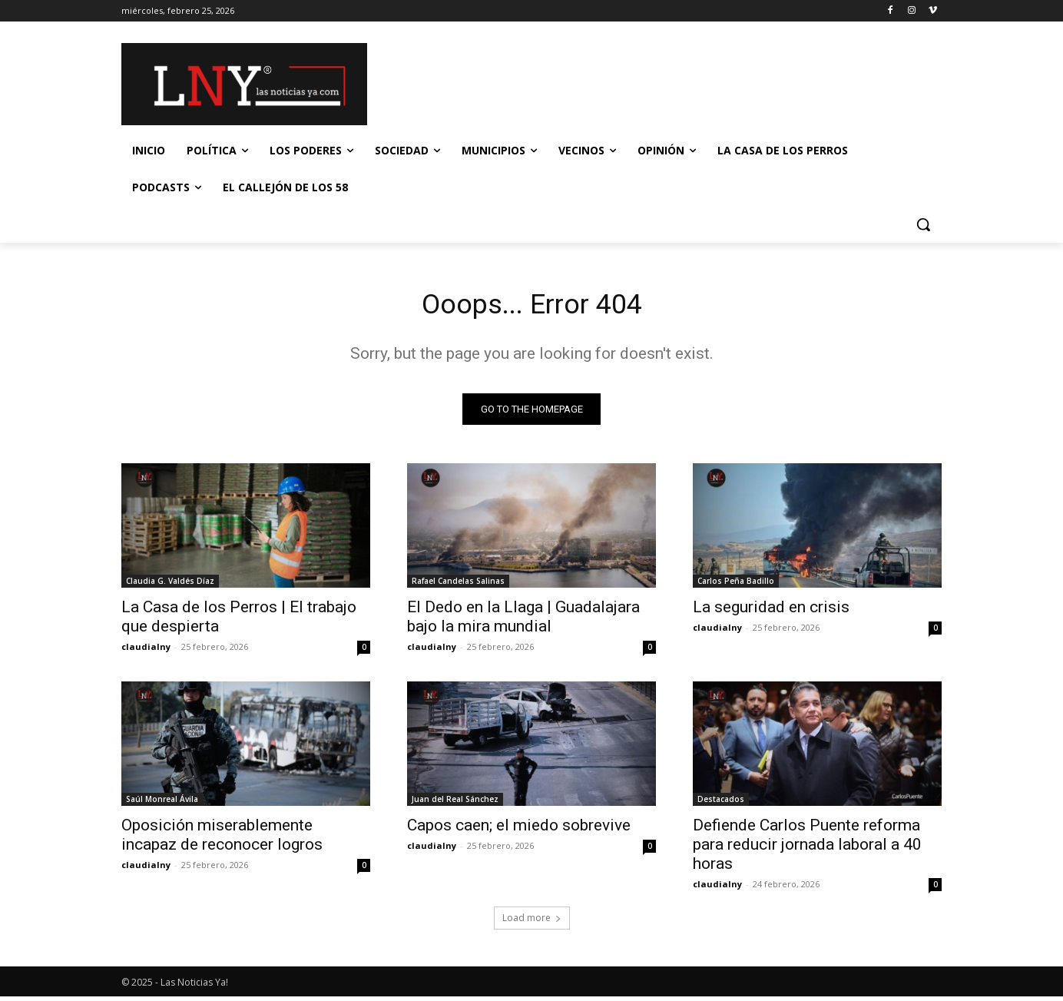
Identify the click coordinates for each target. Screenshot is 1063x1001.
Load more (531, 922)
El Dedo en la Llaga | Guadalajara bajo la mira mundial (523, 621)
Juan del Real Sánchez (455, 803)
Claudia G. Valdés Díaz (170, 585)
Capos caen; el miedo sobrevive (519, 829)
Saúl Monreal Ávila (162, 803)
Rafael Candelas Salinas (458, 585)
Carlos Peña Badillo (735, 585)
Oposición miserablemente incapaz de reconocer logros (222, 839)
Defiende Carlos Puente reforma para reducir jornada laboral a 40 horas (807, 848)
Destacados (720, 803)
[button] (923, 224)
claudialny (146, 651)
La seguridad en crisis (771, 611)
